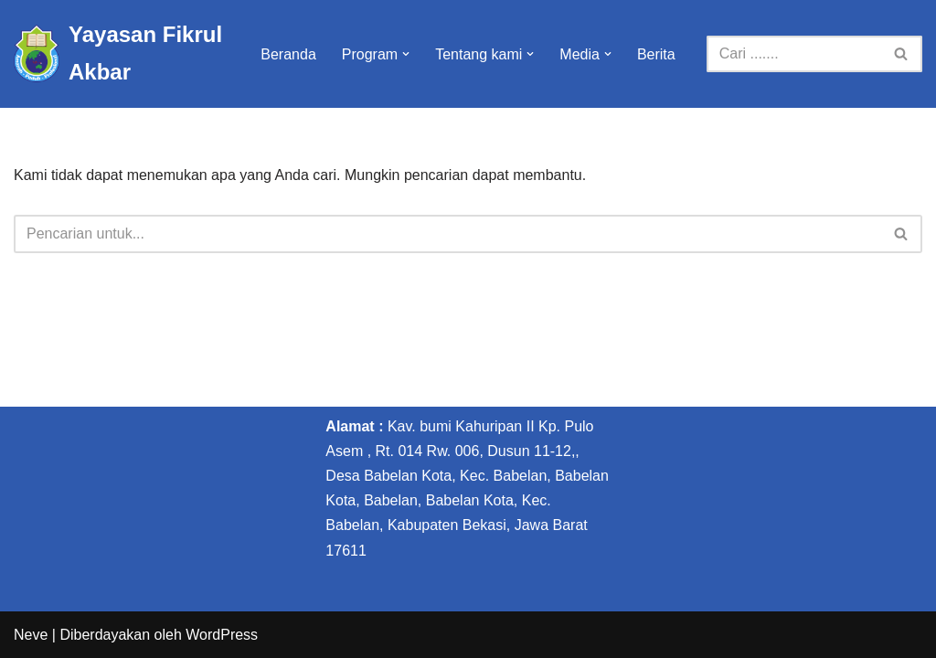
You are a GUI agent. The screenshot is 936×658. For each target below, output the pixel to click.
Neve (31, 634)
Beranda (288, 54)
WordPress (222, 634)
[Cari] (794, 54)
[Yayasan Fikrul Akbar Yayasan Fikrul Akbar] (121, 53)
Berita (656, 54)
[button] (406, 54)
